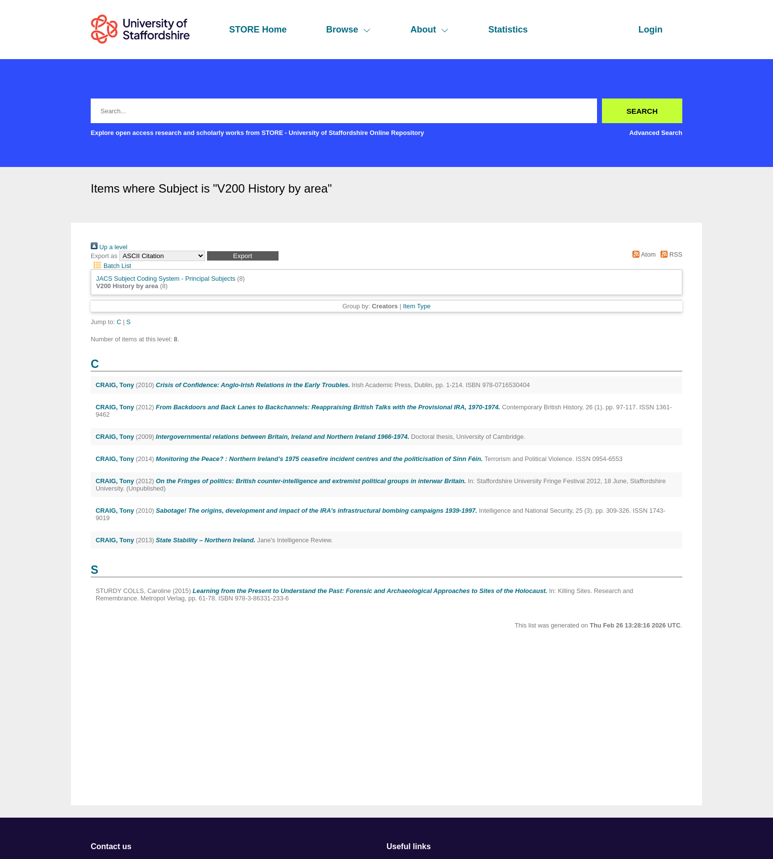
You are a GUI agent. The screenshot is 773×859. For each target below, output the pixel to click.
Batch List (111, 265)
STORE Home (258, 29)
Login (650, 29)
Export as (104, 256)
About (429, 29)
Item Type (416, 306)
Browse (348, 29)
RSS (670, 254)
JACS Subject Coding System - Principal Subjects (165, 278)
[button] (243, 256)
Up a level (109, 247)
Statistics (507, 29)
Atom (643, 254)
